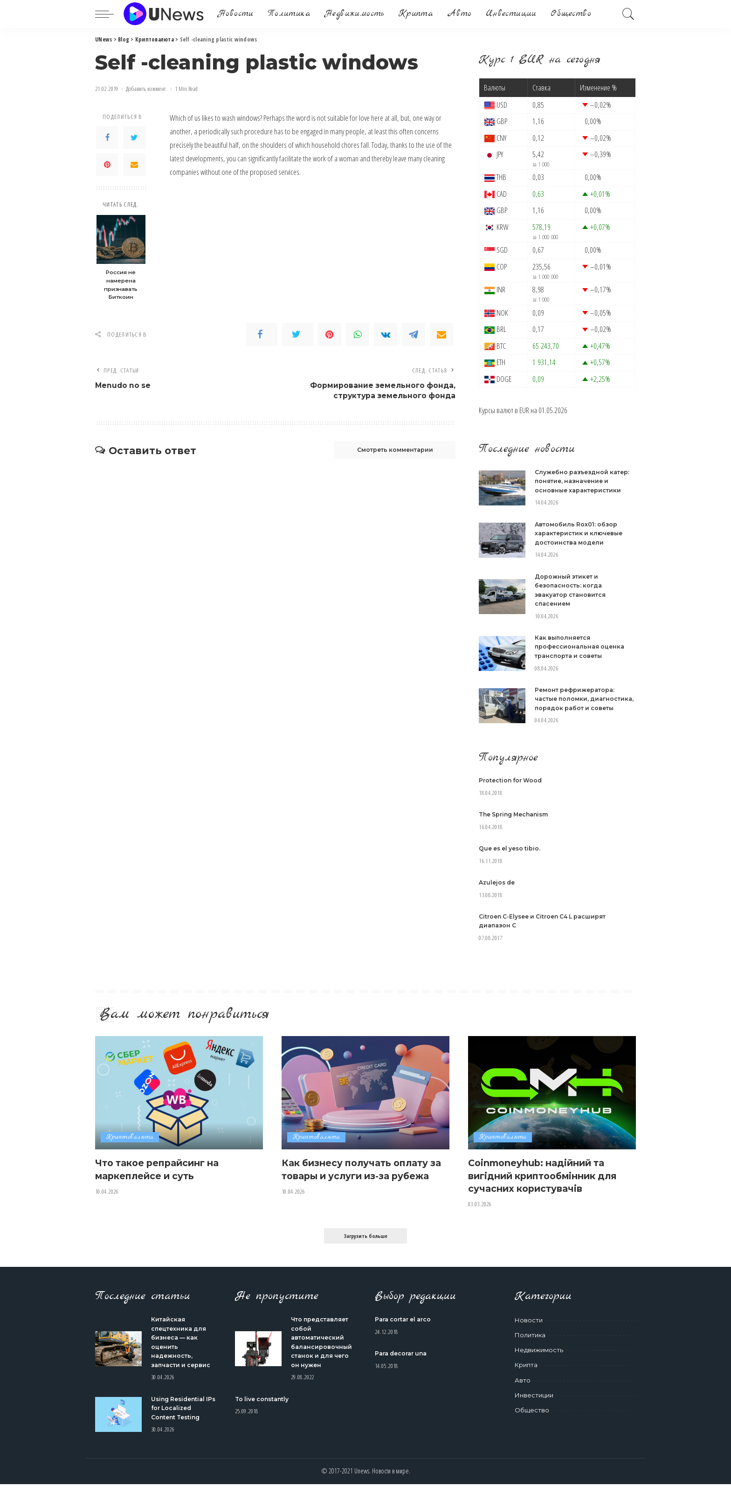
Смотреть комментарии (387, 452)
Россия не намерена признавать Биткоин (121, 284)
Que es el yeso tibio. (512, 857)
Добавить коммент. (146, 89)
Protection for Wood (512, 789)
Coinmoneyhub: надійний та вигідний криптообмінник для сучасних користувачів (545, 1184)
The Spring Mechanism (517, 823)
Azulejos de (498, 891)
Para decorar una (403, 1362)
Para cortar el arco (405, 1328)
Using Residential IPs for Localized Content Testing (180, 1417)
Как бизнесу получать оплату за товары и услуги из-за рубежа (363, 1184)
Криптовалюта (129, 1146)
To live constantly (264, 1407)
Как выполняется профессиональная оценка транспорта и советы (581, 646)
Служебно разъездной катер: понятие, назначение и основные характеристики (585, 481)
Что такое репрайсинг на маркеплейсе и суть (165, 1178)
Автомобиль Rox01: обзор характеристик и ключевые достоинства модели (581, 533)
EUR (524, 410)
